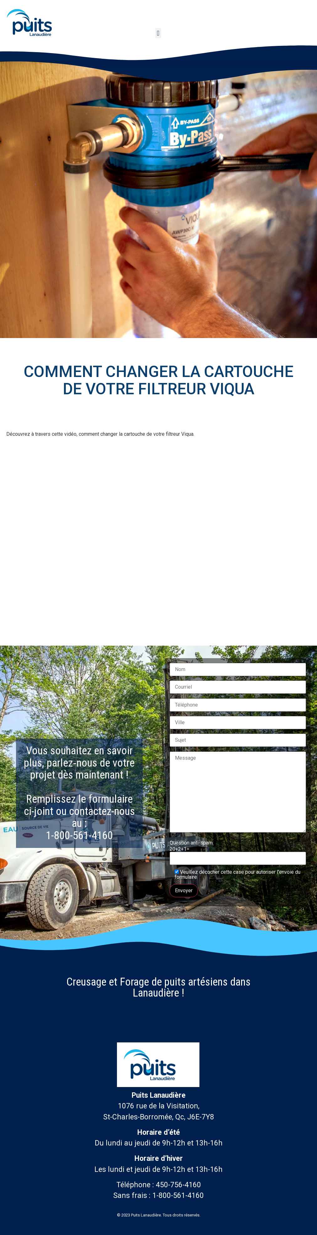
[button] (158, 33)
